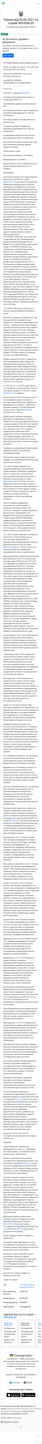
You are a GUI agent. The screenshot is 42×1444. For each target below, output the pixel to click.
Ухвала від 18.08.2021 (8, 1324)
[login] (38, 4)
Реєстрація (8, 55)
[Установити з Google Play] (28, 1395)
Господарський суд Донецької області (27, 1285)
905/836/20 (25, 93)
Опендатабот (17, 1418)
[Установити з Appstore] (13, 1395)
